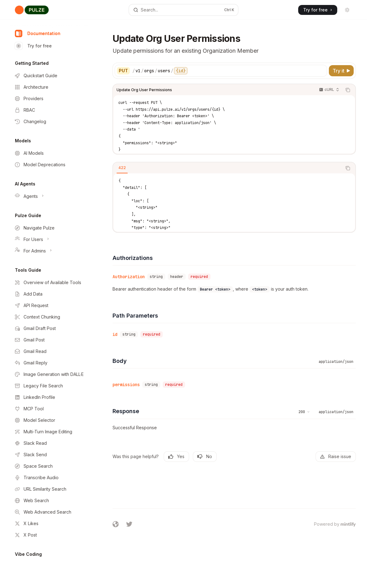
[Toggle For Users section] (49, 239)
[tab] (122, 168)
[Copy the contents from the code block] (348, 90)
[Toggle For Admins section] (49, 250)
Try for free (33, 46)
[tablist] (227, 168)
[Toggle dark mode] (347, 10)
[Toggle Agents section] (49, 196)
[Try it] (341, 70)
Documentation (37, 33)
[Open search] (183, 10)
